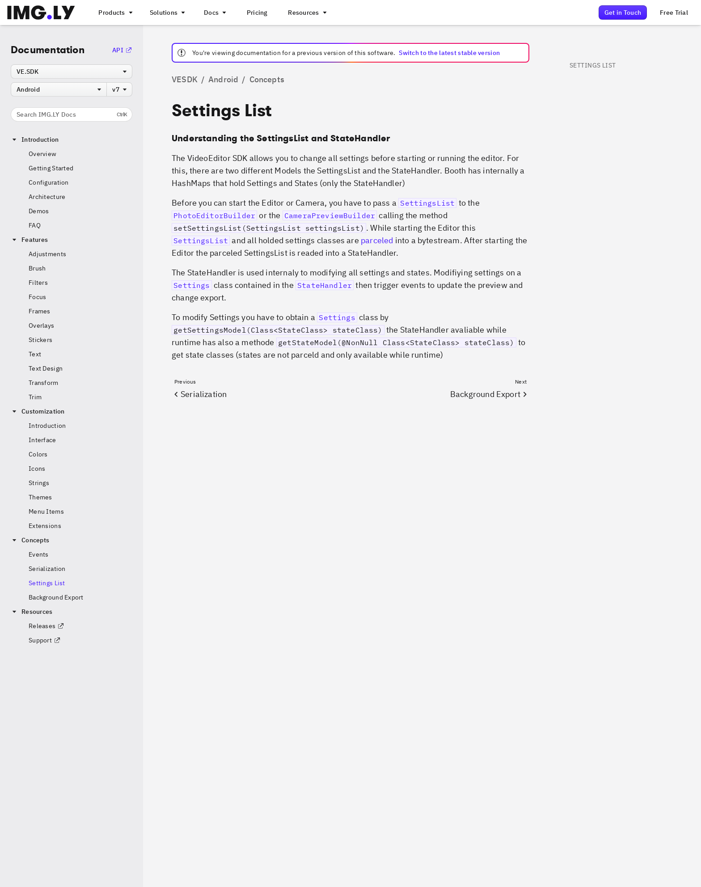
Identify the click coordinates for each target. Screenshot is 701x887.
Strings (39, 483)
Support (45, 640)
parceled (377, 240)
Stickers (40, 340)
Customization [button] (38, 411)
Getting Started (51, 168)
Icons (37, 469)
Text (35, 354)
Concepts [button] (30, 540)
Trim (35, 397)
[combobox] (71, 71)
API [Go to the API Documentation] (122, 50)
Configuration (49, 182)
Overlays (41, 325)
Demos (39, 211)
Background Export (56, 597)
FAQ (35, 225)
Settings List (47, 583)
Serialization (47, 569)
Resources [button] (32, 612)
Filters (38, 283)
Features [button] (29, 240)
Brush (37, 268)
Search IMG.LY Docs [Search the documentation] (72, 114)
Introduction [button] (35, 139)
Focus (37, 297)
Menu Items (46, 511)
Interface (42, 440)
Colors (38, 454)
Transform (44, 383)
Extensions (45, 526)
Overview (42, 154)
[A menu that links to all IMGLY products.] (114, 12)
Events (39, 554)
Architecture (47, 197)
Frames (40, 311)
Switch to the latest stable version (449, 53)
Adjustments (47, 254)
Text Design (46, 368)
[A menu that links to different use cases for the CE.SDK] (167, 12)
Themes (40, 497)
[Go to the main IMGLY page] (41, 12)
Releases (46, 626)
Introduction (47, 426)
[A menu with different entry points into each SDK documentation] (214, 12)
